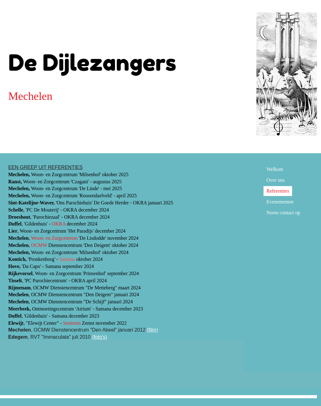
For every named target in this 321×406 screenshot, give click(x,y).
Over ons (276, 180)
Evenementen (280, 201)
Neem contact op (283, 212)
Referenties (278, 191)
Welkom (275, 169)
